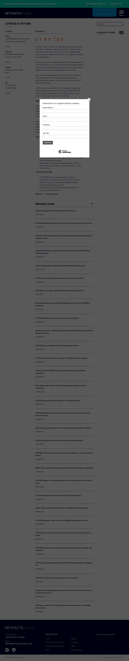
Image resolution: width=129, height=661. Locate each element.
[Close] (88, 99)
